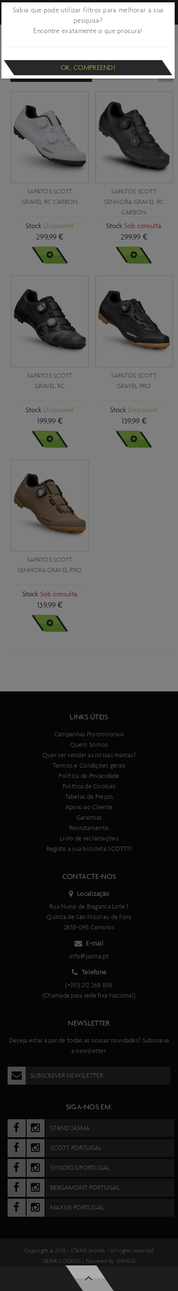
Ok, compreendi (88, 67)
